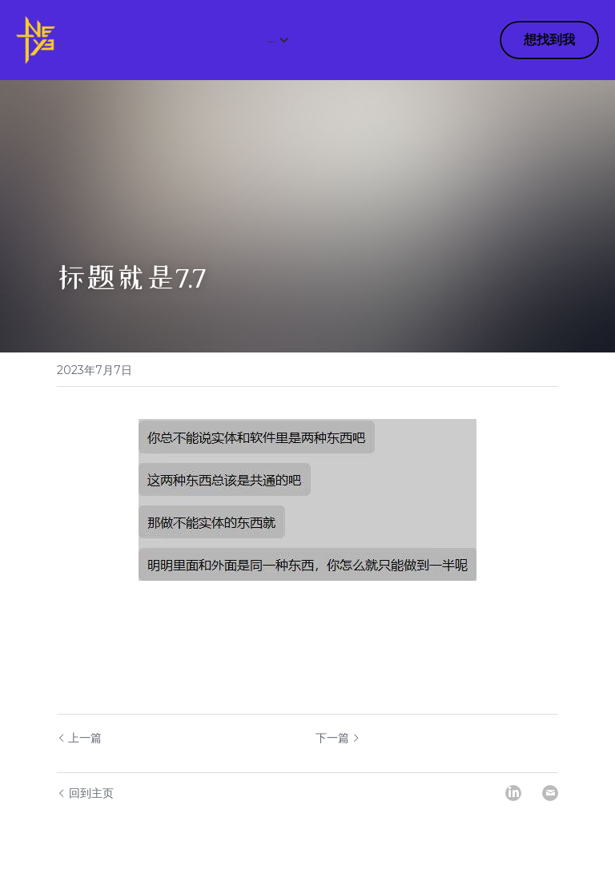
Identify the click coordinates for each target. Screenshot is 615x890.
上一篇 (79, 738)
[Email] (550, 793)
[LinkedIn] (513, 793)
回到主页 (85, 793)
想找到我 (549, 39)
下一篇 (338, 738)
